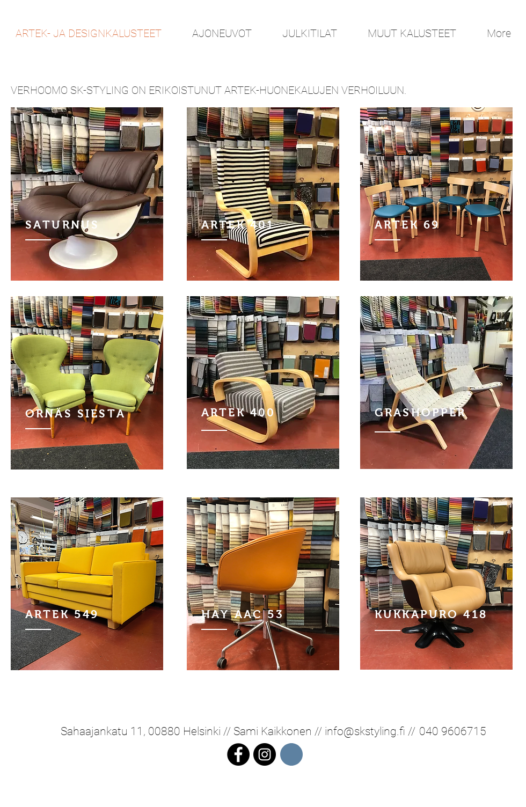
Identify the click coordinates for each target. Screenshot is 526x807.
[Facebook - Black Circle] (238, 754)
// (410, 731)
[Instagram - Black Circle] (264, 754)
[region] (87, 194)
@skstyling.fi (374, 731)
